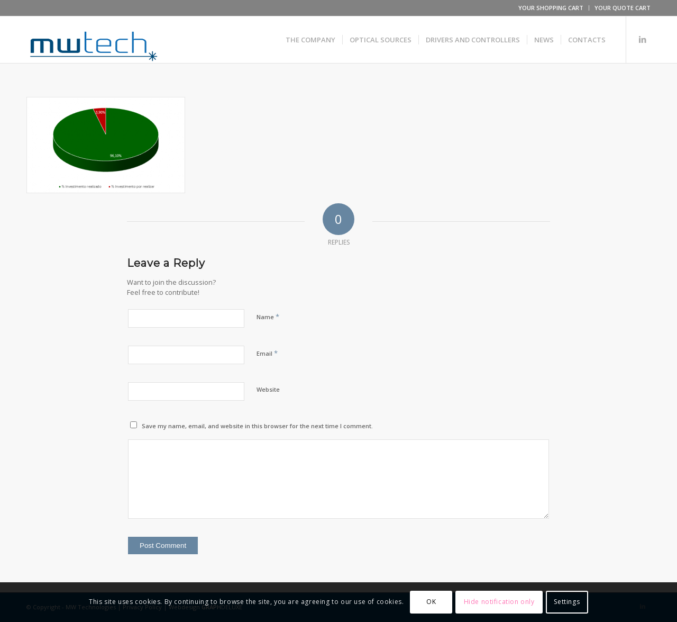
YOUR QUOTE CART (622, 8)
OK (431, 601)
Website (268, 389)
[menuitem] (551, 8)
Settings (567, 601)
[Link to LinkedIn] (643, 39)
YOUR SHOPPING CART (550, 8)
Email (267, 353)
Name (268, 316)
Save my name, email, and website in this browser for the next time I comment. (257, 426)
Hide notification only (499, 601)
